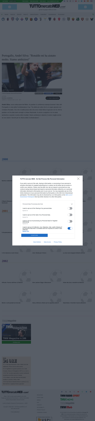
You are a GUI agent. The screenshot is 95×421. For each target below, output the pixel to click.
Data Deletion (37, 242)
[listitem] (47, 204)
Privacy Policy (58, 242)
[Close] (79, 179)
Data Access (47, 242)
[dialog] (47, 210)
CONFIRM (34, 235)
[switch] (70, 208)
